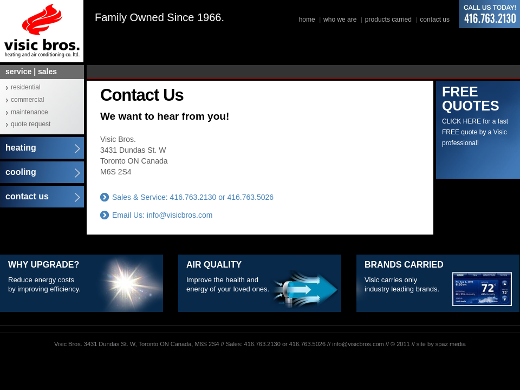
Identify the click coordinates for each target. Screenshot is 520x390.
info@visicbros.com (358, 344)
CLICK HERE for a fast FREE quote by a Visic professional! (475, 132)
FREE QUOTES (470, 98)
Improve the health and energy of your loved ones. (227, 284)
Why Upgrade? (43, 264)
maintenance (29, 112)
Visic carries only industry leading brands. (402, 284)
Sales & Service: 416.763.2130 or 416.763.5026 (193, 197)
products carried (388, 19)
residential (26, 87)
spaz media (450, 344)
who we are (339, 19)
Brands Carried (404, 264)
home (307, 19)
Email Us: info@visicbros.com (162, 215)
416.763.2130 (489, 14)
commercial (27, 99)
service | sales (31, 71)
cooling (20, 172)
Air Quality (214, 264)
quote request (30, 124)
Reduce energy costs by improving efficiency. (44, 284)
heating (20, 147)
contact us (435, 19)
